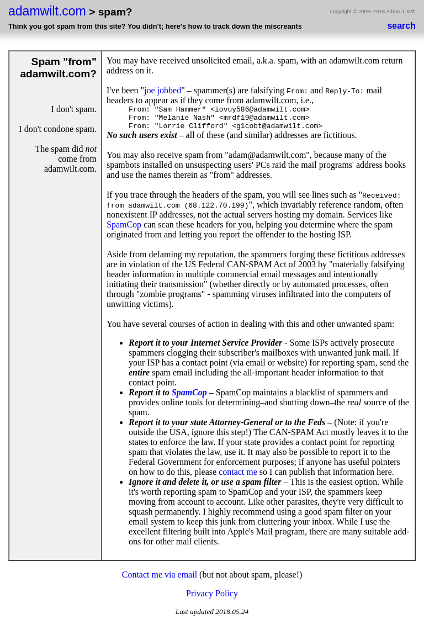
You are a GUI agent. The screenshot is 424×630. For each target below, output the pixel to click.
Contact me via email (159, 579)
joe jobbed (162, 90)
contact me (238, 476)
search (401, 25)
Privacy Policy (212, 598)
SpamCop (124, 229)
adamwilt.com (47, 11)
